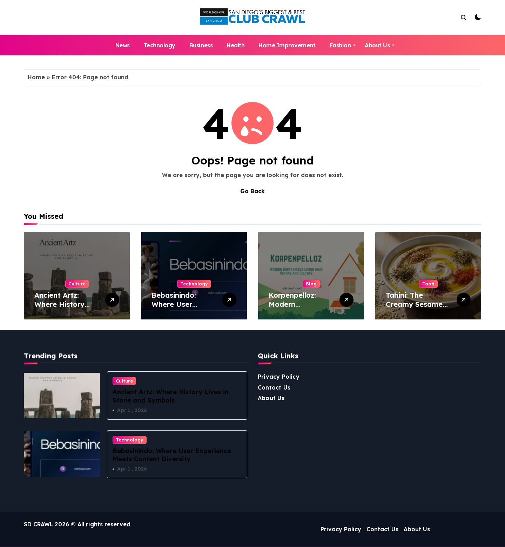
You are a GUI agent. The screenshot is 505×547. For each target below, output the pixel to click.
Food (428, 283)
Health (235, 45)
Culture (77, 283)
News (122, 45)
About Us (380, 45)
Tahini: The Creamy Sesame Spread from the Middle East (414, 309)
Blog (311, 283)
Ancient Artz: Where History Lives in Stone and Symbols (66, 309)
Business (201, 45)
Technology (159, 45)
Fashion (343, 45)
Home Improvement (286, 45)
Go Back (252, 191)
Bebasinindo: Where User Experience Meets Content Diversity (183, 309)
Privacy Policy (278, 376)
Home (36, 77)
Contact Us (274, 387)
